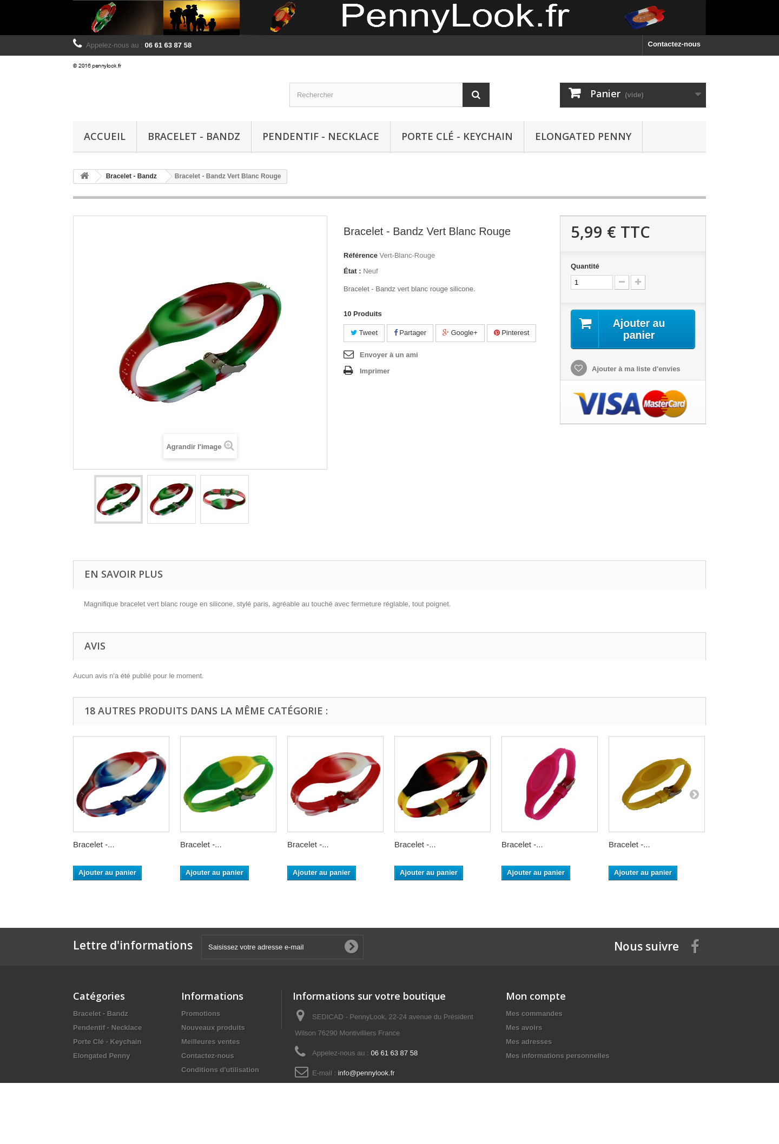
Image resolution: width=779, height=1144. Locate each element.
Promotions (200, 1013)
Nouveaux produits (213, 1027)
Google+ (460, 333)
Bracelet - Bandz (194, 136)
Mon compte (536, 995)
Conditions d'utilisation (220, 1070)
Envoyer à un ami (389, 355)
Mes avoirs (524, 1027)
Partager (410, 333)
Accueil (105, 136)
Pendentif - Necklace (320, 136)
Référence (361, 255)
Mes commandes (534, 1013)
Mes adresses (529, 1042)
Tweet (364, 333)
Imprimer (375, 371)
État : (352, 271)
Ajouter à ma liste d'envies (635, 369)
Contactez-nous (674, 44)
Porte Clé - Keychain (457, 136)
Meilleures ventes (210, 1042)
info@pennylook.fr (366, 1073)
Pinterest (512, 333)
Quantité (585, 266)
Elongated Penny (583, 136)
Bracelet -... (94, 844)
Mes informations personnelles (557, 1056)
